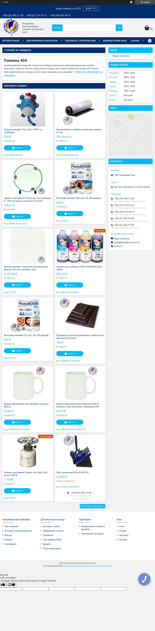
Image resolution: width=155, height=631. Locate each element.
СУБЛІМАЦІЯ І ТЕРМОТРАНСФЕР (80, 40)
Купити (19, 147)
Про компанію (11, 526)
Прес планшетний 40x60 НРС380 (72, 472)
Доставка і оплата (51, 526)
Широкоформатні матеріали (42, 40)
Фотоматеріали (10, 40)
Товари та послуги (120, 55)
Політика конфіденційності (100, 566)
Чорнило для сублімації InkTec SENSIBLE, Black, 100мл (79, 268)
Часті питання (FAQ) (52, 539)
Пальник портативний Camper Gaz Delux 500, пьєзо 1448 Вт (25, 474)
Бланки (135, 40)
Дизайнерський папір (115, 40)
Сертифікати (11, 544)
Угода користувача (52, 548)
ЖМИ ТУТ (91, 8)
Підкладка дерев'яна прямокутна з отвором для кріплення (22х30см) (80, 336)
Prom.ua (92, 563)
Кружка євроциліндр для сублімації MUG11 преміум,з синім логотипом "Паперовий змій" (77, 405)
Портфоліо (48, 535)
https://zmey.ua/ (121, 238)
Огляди (122, 530)
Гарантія (46, 544)
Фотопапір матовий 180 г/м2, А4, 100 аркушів (78, 198)
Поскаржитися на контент (75, 566)
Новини (8, 539)
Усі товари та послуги (91, 506)
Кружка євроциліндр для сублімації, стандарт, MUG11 (26, 405)
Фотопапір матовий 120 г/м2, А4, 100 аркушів (26, 335)
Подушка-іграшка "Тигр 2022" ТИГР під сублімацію (23, 131)
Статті (121, 526)
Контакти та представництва (18, 530)
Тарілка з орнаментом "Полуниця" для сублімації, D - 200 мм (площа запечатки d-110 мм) (27, 199)
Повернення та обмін (53, 530)
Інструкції (123, 535)
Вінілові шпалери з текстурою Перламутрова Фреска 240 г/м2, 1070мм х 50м (26, 268)
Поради (123, 539)
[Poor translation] (11, 584)
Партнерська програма (92, 533)
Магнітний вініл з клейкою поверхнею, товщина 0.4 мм (79, 131)
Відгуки (8, 535)
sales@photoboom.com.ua (126, 242)
